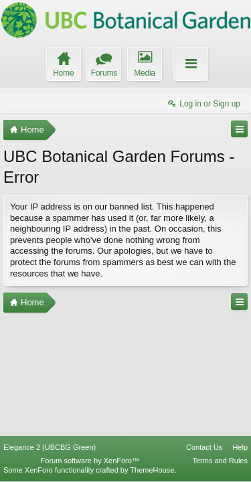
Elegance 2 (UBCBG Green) (49, 447)
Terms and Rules (220, 461)
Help (240, 447)
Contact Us (204, 447)
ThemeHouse (152, 470)
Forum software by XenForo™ (90, 461)
